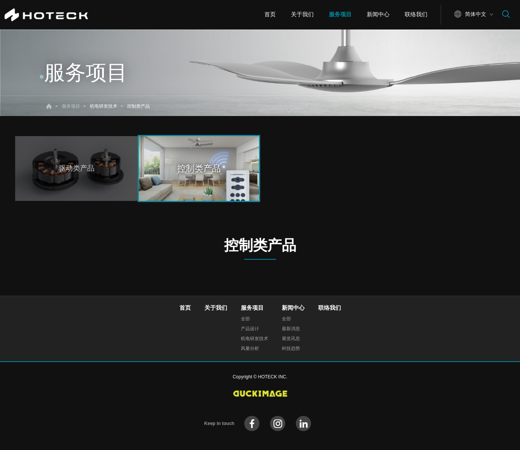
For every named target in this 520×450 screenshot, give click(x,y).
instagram (277, 423)
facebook (251, 423)
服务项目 (340, 14)
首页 (270, 14)
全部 (245, 318)
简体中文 (475, 14)
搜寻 (505, 14)
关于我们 (302, 14)
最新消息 (291, 328)
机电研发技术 (254, 338)
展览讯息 (291, 338)
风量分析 (250, 348)
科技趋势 (291, 348)
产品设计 (250, 328)
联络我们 (416, 14)
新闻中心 (378, 14)
